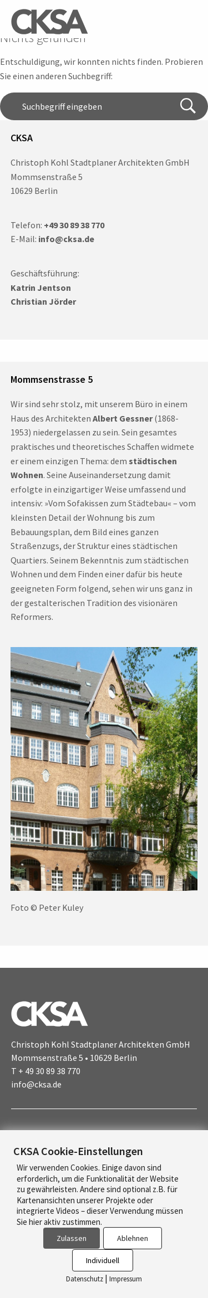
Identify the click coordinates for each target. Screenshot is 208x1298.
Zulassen (72, 1238)
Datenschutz (84, 1279)
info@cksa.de (36, 1084)
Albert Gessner (123, 418)
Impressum (125, 1279)
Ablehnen (132, 1238)
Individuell (102, 1260)
